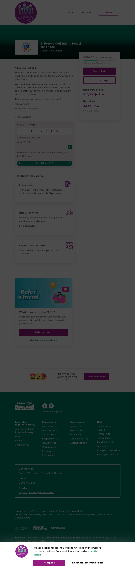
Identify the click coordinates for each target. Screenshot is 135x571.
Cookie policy (22, 444)
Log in (108, 12)
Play (70, 12)
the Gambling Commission (41, 541)
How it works (49, 442)
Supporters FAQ (50, 438)
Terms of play (104, 437)
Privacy (18, 440)
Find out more (27, 225)
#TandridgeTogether (52, 411)
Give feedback (96, 376)
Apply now (75, 426)
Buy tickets (100, 71)
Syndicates (48, 451)
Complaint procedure (108, 450)
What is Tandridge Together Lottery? (25, 430)
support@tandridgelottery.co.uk (36, 492)
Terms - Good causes (104, 428)
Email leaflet (76, 434)
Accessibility (104, 446)
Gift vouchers (49, 430)
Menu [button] (86, 12)
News (17, 436)
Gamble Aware (22, 517)
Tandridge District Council (75, 537)
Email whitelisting (106, 442)
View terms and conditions (43, 340)
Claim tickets (49, 434)
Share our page (99, 80)
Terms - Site (103, 433)
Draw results (49, 446)
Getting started (78, 442)
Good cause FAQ (79, 438)
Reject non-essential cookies (87, 562)
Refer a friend (43, 332)
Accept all (49, 562)
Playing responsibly (107, 454)
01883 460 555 (27, 482)
